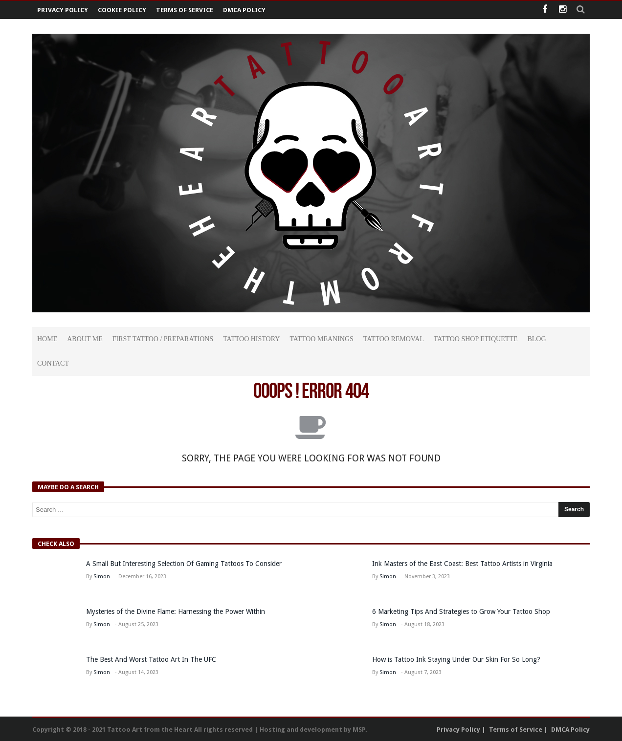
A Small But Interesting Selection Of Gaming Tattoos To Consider (184, 563)
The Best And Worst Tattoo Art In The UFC (151, 659)
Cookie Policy (122, 10)
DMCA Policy (244, 10)
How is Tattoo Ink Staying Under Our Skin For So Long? (457, 659)
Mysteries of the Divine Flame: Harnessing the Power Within (175, 611)
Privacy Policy (62, 10)
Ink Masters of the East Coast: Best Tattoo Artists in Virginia (462, 563)
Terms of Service (184, 10)
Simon (101, 576)
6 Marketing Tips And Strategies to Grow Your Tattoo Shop (461, 611)
